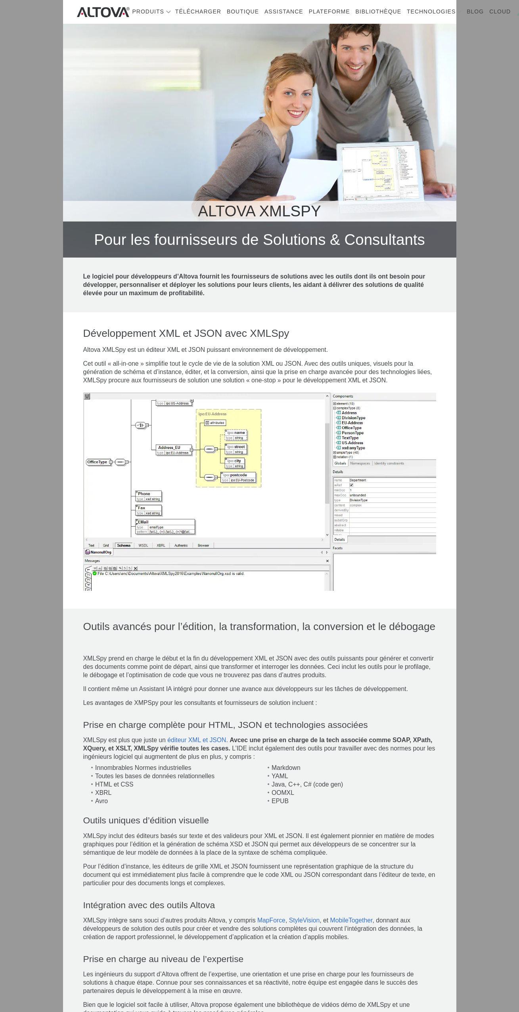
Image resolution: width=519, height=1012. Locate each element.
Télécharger (198, 11)
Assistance (283, 11)
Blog (475, 11)
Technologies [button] (431, 11)
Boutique (243, 11)
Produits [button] (148, 11)
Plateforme (329, 11)
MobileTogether (351, 920)
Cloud (500, 11)
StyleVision (304, 920)
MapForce (271, 920)
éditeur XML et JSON (196, 740)
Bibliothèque (378, 11)
